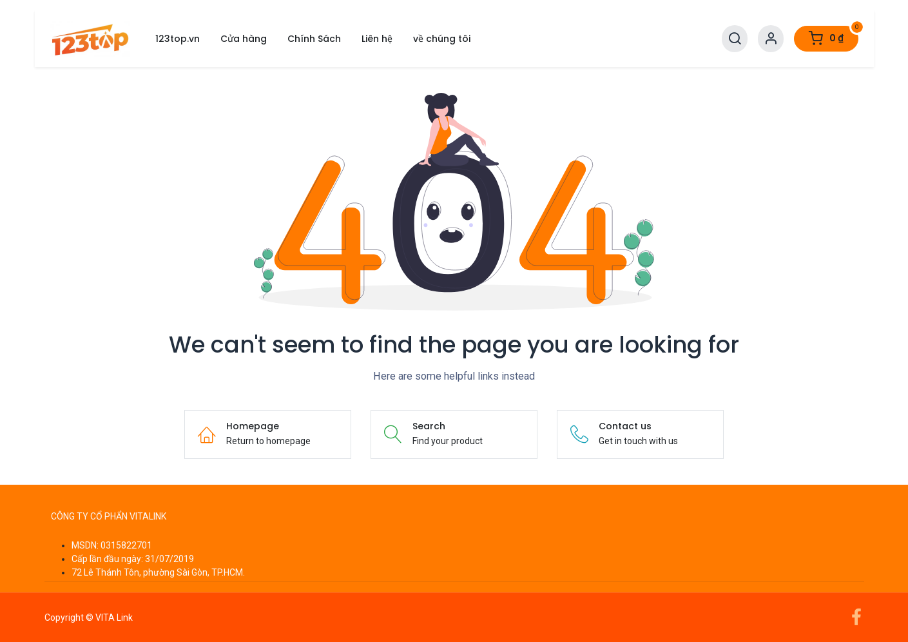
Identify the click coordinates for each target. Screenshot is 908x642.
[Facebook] (856, 617)
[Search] (735, 39)
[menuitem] (177, 39)
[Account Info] (771, 39)
